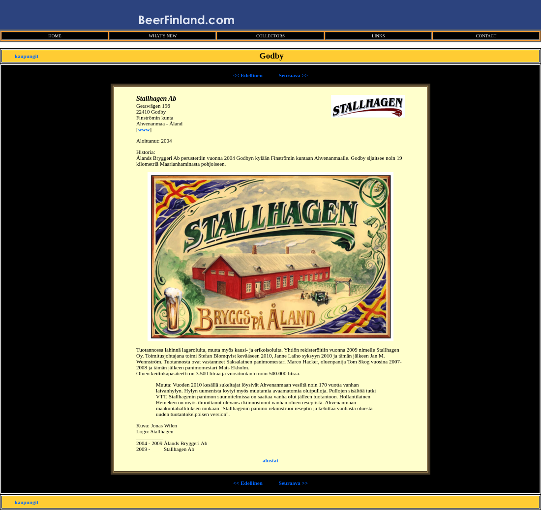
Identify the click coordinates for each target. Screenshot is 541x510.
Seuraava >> (293, 75)
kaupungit (26, 56)
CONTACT (486, 35)
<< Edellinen (248, 75)
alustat (270, 460)
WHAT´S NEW (163, 35)
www (144, 129)
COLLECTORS (270, 35)
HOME (54, 35)
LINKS (378, 35)
